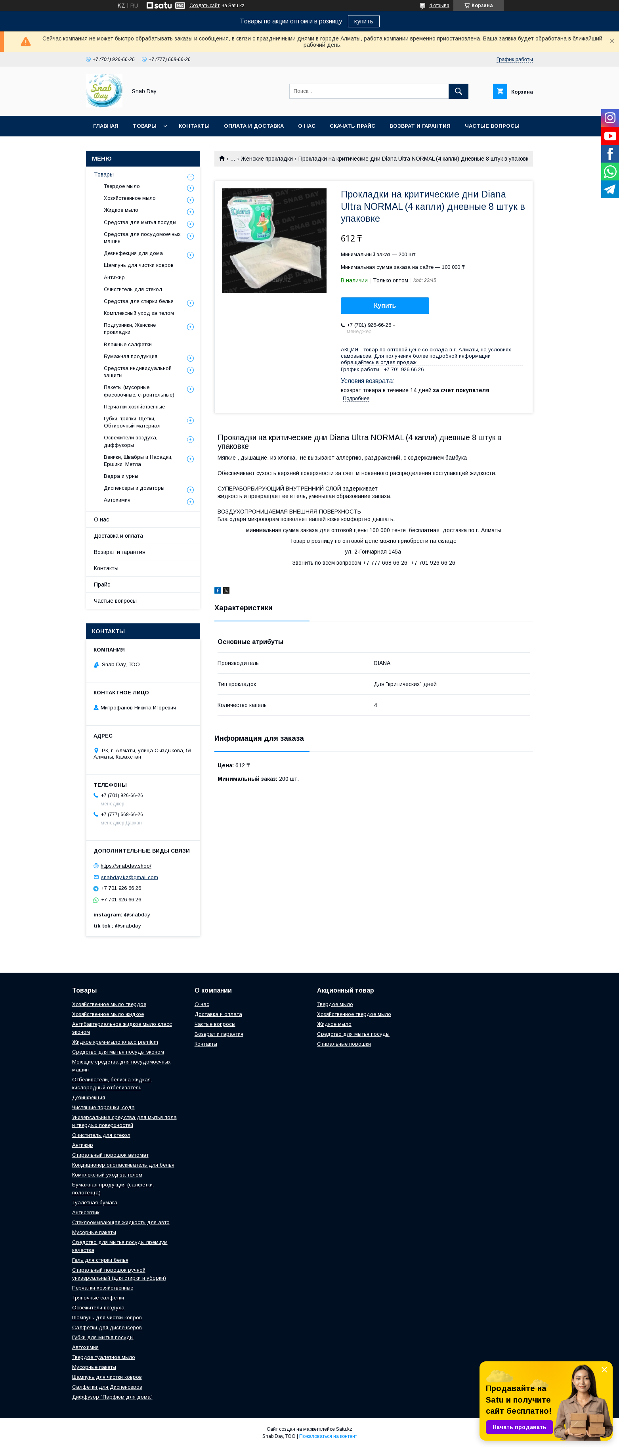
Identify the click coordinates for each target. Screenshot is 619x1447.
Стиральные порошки (344, 1044)
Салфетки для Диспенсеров (107, 1387)
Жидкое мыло (121, 210)
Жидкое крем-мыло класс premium (115, 1042)
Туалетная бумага (94, 1203)
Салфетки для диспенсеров (107, 1327)
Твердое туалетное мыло (103, 1357)
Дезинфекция (88, 1097)
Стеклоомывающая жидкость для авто (121, 1222)
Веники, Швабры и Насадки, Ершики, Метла (138, 460)
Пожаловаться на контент (328, 1436)
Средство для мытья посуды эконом (118, 1052)
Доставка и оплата (118, 536)
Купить (385, 305)
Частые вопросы (492, 126)
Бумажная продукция (130, 356)
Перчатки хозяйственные (134, 407)
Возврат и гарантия (420, 126)
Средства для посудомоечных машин (142, 237)
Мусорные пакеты (94, 1232)
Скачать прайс (352, 126)
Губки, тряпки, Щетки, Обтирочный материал (132, 422)
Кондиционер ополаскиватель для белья (123, 1165)
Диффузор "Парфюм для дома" (112, 1397)
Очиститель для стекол (133, 289)
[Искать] (458, 91)
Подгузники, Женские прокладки (130, 328)
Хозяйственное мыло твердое (109, 1004)
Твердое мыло (122, 186)
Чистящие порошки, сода (103, 1107)
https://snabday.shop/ (126, 866)
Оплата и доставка (254, 126)
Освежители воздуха (98, 1308)
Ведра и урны (121, 476)
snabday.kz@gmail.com (129, 877)
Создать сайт (204, 5)
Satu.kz (344, 1429)
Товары (145, 126)
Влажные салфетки (128, 344)
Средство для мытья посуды (353, 1034)
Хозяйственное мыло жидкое (108, 1014)
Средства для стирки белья (139, 301)
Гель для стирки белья (100, 1260)
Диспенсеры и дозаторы (134, 488)
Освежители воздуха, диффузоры (130, 441)
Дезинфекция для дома (133, 253)
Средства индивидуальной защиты (138, 371)
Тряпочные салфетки (98, 1298)
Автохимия (117, 500)
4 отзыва (439, 5)
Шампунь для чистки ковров (139, 265)
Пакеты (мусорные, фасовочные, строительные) (139, 390)
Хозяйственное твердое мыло (354, 1014)
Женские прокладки (267, 158)
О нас (306, 126)
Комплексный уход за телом (139, 313)
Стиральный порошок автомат (110, 1155)
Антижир (114, 277)
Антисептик (85, 1212)
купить (363, 21)
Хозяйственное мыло (130, 198)
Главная (105, 126)
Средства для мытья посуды (140, 222)
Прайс (102, 584)
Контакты (194, 126)
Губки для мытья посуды (103, 1337)
